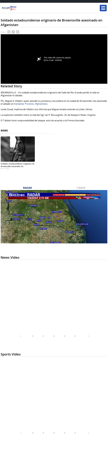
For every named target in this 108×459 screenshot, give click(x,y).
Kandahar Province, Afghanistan (30, 103)
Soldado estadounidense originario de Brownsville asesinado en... (17, 165)
